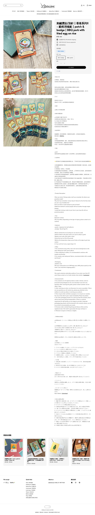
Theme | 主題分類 (30, 11)
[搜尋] (21, 5)
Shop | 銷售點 (29, 495)
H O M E (14, 11)
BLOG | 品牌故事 (29, 494)
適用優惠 (59, 48)
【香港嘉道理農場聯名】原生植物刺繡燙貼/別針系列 (47, 13)
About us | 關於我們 (77, 11)
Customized (86, 275)
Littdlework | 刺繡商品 (41, 11)
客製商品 (62, 136)
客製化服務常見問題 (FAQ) (32, 497)
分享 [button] (58, 71)
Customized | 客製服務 (67, 11)
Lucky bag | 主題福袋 (30, 490)
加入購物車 (71, 67)
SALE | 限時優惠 (20, 11)
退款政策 (46, 512)
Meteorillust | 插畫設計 (54, 11)
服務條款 (37, 512)
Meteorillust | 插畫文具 (31, 486)
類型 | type (59, 54)
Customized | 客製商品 (31, 488)
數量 (57, 61)
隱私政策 (41, 512)
